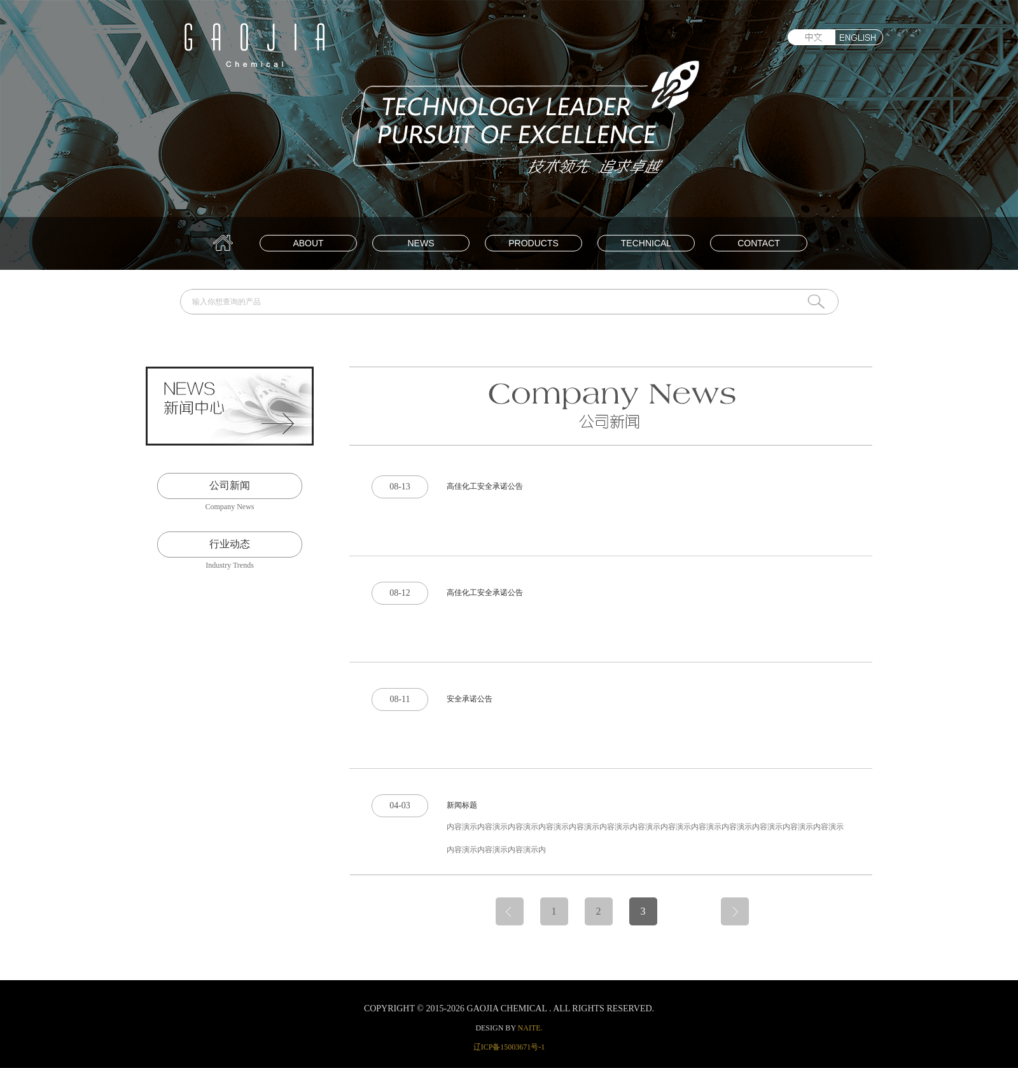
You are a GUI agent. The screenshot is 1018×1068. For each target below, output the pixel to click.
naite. (530, 1027)
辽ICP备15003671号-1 (509, 1047)
